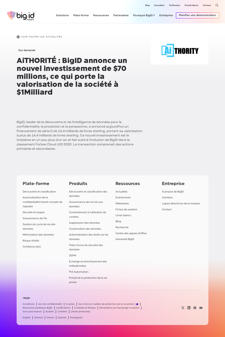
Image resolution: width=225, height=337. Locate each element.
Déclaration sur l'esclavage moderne (119, 308)
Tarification (174, 5)
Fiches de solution (126, 209)
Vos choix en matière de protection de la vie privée (106, 304)
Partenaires (121, 15)
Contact (207, 5)
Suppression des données (84, 222)
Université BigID (124, 239)
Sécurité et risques (34, 212)
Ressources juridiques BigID (37, 308)
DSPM (72, 255)
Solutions (62, 15)
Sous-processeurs (32, 311)
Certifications (63, 308)
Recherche (122, 227)
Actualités (159, 5)
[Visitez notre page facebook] (194, 308)
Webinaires (122, 203)
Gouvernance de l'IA (35, 218)
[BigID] (21, 15)
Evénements (123, 197)
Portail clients (191, 5)
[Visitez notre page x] (182, 308)
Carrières (167, 197)
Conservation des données (85, 228)
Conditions (28, 304)
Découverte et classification (39, 191)
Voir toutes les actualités (39, 36)
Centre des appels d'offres (131, 233)
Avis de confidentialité (50, 304)
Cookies (70, 304)
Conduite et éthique (85, 308)
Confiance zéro (32, 246)
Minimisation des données (38, 234)
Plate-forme (81, 15)
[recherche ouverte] (217, 5)
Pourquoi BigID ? (144, 15)
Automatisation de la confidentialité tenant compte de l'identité (42, 202)
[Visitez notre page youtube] (200, 308)
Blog (147, 5)
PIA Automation (78, 271)
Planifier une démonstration (197, 15)
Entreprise (166, 15)
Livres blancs (123, 215)
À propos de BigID (173, 191)
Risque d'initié (31, 240)
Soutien (50, 311)
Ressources (101, 15)
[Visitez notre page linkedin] (188, 308)
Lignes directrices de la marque (181, 203)
